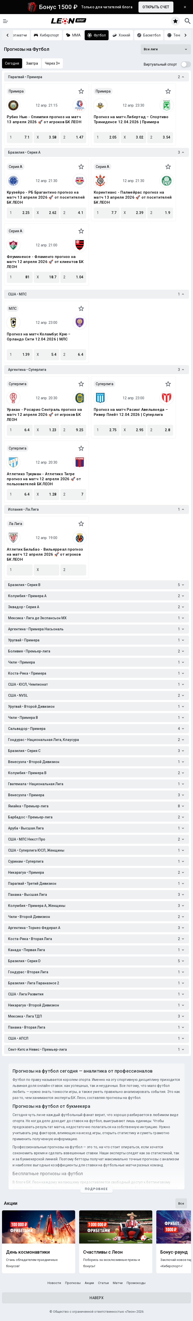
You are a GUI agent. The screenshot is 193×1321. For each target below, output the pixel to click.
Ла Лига (15, 524)
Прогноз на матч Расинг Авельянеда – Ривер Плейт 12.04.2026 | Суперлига (131, 412)
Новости (54, 1283)
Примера (16, 91)
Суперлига (17, 384)
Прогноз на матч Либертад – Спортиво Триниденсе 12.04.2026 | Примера (131, 119)
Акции (89, 1283)
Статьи (103, 1283)
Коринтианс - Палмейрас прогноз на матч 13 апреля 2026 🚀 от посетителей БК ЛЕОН (133, 197)
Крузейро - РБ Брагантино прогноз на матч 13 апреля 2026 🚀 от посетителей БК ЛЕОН (46, 197)
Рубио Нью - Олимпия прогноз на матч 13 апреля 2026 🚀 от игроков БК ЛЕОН (44, 119)
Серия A (15, 167)
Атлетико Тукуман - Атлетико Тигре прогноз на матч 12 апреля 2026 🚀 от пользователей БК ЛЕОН (44, 479)
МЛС (13, 308)
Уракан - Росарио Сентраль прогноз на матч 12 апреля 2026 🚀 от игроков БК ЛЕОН (44, 414)
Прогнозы (73, 1283)
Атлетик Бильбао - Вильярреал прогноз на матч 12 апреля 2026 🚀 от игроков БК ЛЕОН (45, 554)
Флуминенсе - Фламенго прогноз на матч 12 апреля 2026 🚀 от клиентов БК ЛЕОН (45, 261)
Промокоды (136, 1283)
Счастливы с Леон (103, 1252)
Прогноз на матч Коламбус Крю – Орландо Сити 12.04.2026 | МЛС (39, 336)
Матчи (118, 1283)
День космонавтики (28, 1252)
